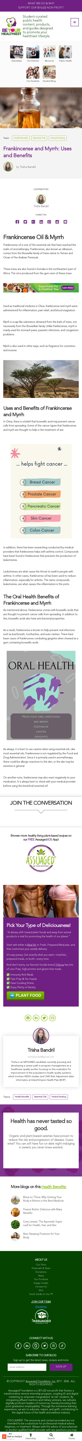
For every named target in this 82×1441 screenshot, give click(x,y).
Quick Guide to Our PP (41, 1294)
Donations (41, 1272)
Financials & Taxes (41, 1268)
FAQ (41, 1290)
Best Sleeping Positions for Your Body (41, 1236)
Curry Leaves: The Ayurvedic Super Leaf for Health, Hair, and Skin (42, 1224)
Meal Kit (31, 945)
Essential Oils (39, 138)
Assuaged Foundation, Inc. (41, 1381)
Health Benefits (21, 138)
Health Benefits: (53, 1187)
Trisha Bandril (28, 167)
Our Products (41, 1279)
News (41, 1276)
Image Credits (41, 1283)
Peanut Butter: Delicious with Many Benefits (42, 1211)
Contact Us (41, 1287)
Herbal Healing (57, 138)
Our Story (41, 1265)
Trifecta (59, 965)
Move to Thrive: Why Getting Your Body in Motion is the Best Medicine (43, 1199)
